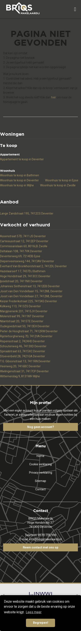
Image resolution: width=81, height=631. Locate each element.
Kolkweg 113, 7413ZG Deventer (20, 306)
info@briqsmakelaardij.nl (45, 539)
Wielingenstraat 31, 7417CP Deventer (24, 371)
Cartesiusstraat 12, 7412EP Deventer (24, 241)
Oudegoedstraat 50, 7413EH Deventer (25, 326)
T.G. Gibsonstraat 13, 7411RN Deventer (25, 361)
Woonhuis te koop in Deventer (19, 180)
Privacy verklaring (40, 472)
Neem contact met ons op (40, 547)
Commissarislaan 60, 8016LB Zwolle (23, 246)
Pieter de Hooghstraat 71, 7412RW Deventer (29, 331)
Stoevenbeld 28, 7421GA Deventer (22, 356)
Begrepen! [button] (40, 623)
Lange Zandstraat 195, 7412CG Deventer (26, 213)
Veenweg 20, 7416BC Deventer (20, 366)
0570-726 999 (47, 535)
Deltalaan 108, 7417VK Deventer (21, 251)
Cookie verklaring (40, 464)
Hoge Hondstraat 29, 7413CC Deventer (25, 276)
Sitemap (40, 481)
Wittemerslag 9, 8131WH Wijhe (20, 376)
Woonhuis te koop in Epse (61, 180)
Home (40, 456)
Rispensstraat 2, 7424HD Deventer (22, 341)
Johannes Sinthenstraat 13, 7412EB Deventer (30, 286)
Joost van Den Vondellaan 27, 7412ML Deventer (31, 296)
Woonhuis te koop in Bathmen (19, 175)
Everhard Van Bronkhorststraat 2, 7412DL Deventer (33, 266)
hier (53, 97)
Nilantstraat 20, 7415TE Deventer (21, 321)
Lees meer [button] (34, 612)
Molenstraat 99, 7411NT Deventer (22, 316)
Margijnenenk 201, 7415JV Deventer (24, 311)
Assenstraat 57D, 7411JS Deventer (23, 236)
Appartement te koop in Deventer (22, 159)
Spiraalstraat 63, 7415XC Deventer (22, 351)
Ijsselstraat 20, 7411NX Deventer (21, 281)
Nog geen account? (40, 427)
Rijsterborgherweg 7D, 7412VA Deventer (26, 336)
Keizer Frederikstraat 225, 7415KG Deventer (28, 301)
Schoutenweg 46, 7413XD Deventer (23, 346)
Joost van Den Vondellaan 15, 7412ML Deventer (31, 291)
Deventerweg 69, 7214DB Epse (20, 256)
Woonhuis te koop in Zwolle (58, 185)
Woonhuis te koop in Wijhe (17, 185)
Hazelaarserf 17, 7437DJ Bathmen (22, 271)
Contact (40, 489)
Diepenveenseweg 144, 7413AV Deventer (27, 261)
